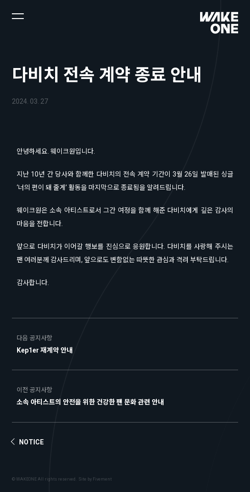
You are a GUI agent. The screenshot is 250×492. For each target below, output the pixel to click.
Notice (31, 442)
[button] (18, 15)
